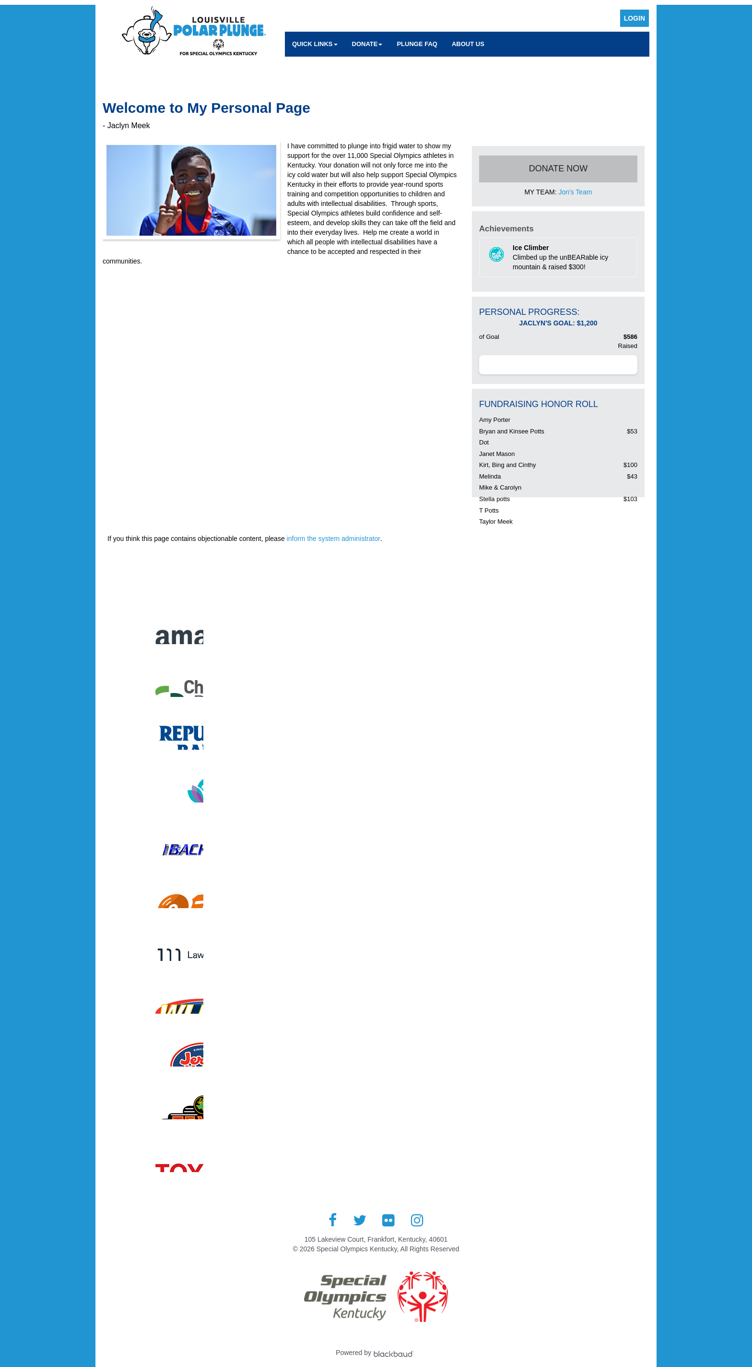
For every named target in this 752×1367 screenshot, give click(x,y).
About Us (468, 44)
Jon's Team (575, 192)
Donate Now (558, 168)
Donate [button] (367, 44)
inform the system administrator (333, 538)
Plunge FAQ (417, 44)
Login (634, 18)
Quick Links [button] (315, 44)
